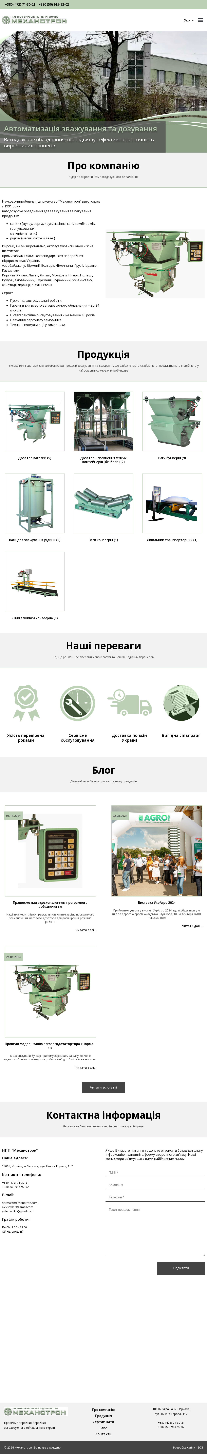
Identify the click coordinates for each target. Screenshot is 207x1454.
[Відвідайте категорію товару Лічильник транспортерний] (172, 509)
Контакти (103, 1434)
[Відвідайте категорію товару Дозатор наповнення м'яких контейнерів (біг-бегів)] (103, 428)
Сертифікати (103, 1422)
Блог (103, 1428)
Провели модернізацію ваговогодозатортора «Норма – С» (50, 1046)
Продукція (103, 1416)
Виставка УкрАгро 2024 (156, 902)
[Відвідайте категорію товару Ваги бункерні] (172, 427)
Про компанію (103, 1409)
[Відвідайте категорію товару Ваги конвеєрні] (103, 509)
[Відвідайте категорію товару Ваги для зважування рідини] (35, 509)
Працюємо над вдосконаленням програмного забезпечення (50, 904)
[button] (200, 20)
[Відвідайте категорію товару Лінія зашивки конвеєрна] (35, 587)
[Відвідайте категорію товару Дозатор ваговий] (35, 427)
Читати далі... (86, 930)
